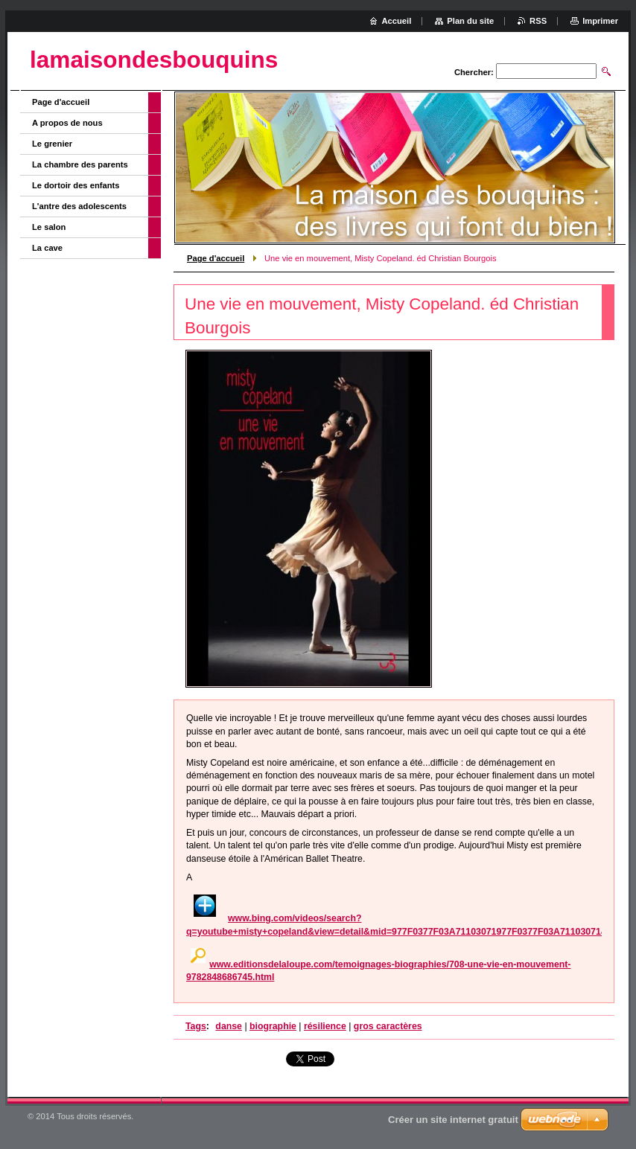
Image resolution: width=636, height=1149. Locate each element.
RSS (538, 20)
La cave (47, 247)
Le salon (49, 227)
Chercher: (474, 72)
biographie (272, 1026)
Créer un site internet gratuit (453, 1119)
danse (228, 1026)
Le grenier (52, 143)
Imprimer (600, 20)
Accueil (397, 20)
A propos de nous (67, 122)
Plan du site (470, 20)
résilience (325, 1026)
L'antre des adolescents (79, 206)
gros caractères (388, 1026)
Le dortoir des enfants (76, 185)
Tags (195, 1026)
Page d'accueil (215, 258)
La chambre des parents (80, 164)
